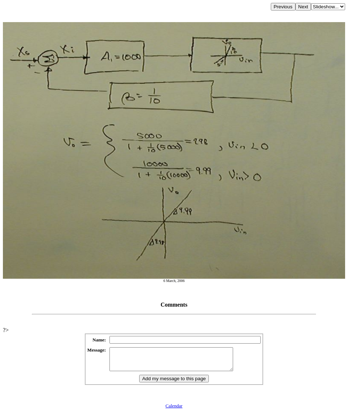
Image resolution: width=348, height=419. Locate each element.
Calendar (174, 410)
